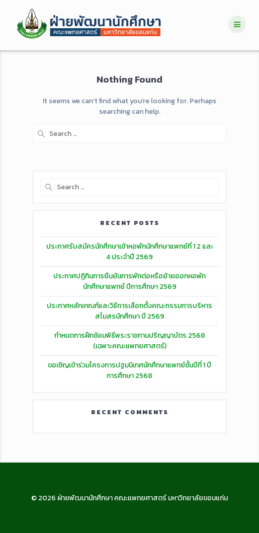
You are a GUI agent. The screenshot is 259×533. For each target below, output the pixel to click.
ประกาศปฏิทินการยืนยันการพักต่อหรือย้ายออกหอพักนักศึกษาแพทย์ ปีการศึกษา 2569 (129, 281)
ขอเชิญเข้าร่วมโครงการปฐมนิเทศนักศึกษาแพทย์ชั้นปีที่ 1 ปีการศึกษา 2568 (129, 370)
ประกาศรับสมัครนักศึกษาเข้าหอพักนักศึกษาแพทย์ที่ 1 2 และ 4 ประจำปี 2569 (129, 251)
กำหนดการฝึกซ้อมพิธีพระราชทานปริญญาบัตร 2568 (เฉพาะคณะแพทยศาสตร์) (129, 340)
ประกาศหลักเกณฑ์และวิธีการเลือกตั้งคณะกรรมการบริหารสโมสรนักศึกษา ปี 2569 (129, 311)
